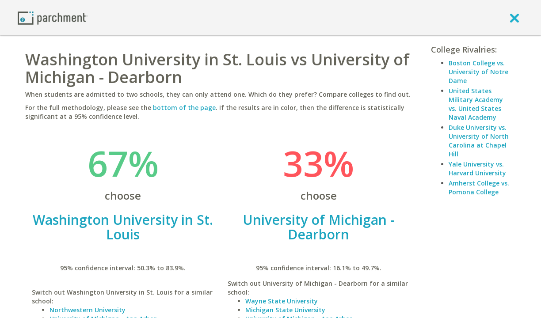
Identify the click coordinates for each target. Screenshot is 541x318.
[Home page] (53, 17)
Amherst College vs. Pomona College (479, 187)
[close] (514, 17)
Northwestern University (88, 310)
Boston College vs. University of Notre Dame (478, 72)
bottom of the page (184, 107)
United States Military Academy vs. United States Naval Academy (476, 104)
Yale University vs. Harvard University (477, 168)
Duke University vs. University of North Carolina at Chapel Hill (479, 140)
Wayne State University (281, 301)
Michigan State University (285, 310)
